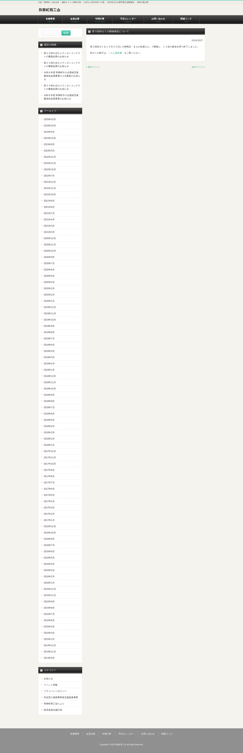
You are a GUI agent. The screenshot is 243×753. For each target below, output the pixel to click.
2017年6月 (49, 489)
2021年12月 (50, 182)
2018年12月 (50, 376)
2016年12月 (50, 526)
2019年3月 (49, 357)
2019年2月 (49, 363)
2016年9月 (49, 539)
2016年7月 (49, 545)
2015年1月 (49, 639)
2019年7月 (49, 338)
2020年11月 (50, 244)
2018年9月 (49, 395)
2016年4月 (49, 564)
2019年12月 (50, 307)
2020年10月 (50, 251)
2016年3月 (49, 570)
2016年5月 (49, 557)
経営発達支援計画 (53, 710)
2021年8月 (49, 207)
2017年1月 (49, 520)
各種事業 (74, 734)
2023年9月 (49, 144)
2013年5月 (49, 658)
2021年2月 (49, 232)
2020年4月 (49, 282)
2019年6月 (49, 344)
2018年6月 (49, 413)
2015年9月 (49, 601)
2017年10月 (50, 463)
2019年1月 (49, 370)
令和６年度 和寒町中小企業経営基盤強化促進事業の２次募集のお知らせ (62, 76)
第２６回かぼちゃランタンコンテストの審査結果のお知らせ (62, 55)
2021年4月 (49, 219)
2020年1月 (49, 301)
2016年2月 (49, 576)
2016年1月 (49, 582)
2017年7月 (49, 482)
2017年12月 (50, 451)
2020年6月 (49, 269)
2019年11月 (50, 313)
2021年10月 (50, 194)
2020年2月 (49, 294)
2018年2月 (49, 438)
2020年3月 (49, 288)
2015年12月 (50, 589)
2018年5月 (49, 420)
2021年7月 (49, 213)
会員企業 (90, 734)
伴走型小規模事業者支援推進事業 (61, 697)
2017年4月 (49, 501)
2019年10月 (50, 319)
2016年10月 (50, 532)
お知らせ (48, 678)
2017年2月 (49, 514)
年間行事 (106, 734)
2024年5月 (49, 132)
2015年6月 (49, 620)
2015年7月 (49, 614)
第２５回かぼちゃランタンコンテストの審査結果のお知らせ (62, 64)
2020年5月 (49, 276)
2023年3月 (49, 150)
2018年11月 (50, 382)
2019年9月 (49, 326)
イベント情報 (50, 685)
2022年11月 (50, 163)
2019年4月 (49, 351)
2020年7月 (49, 263)
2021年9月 (49, 200)
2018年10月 (50, 388)
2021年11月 (50, 188)
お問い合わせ (148, 734)
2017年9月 (49, 470)
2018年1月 (49, 445)
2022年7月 (49, 175)
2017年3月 (49, 507)
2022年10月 (50, 169)
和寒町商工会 (49, 10)
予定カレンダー (126, 734)
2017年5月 (49, 495)
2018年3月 (49, 432)
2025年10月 (50, 119)
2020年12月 (50, 238)
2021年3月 (49, 225)
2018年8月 (49, 401)
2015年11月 (50, 595)
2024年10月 (50, 125)
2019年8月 (49, 332)
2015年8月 (49, 607)
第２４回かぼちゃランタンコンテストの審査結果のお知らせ (62, 87)
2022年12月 (50, 157)
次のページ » (198, 67)
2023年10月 (50, 138)
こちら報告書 (115, 53)
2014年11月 (50, 651)
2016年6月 (49, 551)
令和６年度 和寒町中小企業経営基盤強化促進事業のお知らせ (61, 97)
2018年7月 (49, 407)
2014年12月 (50, 645)
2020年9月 (49, 257)
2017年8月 (49, 476)
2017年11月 (50, 457)
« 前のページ (92, 67)
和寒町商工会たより (54, 703)
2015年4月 (49, 626)
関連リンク (167, 734)
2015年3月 (49, 633)
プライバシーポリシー (55, 691)
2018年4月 (49, 426)
